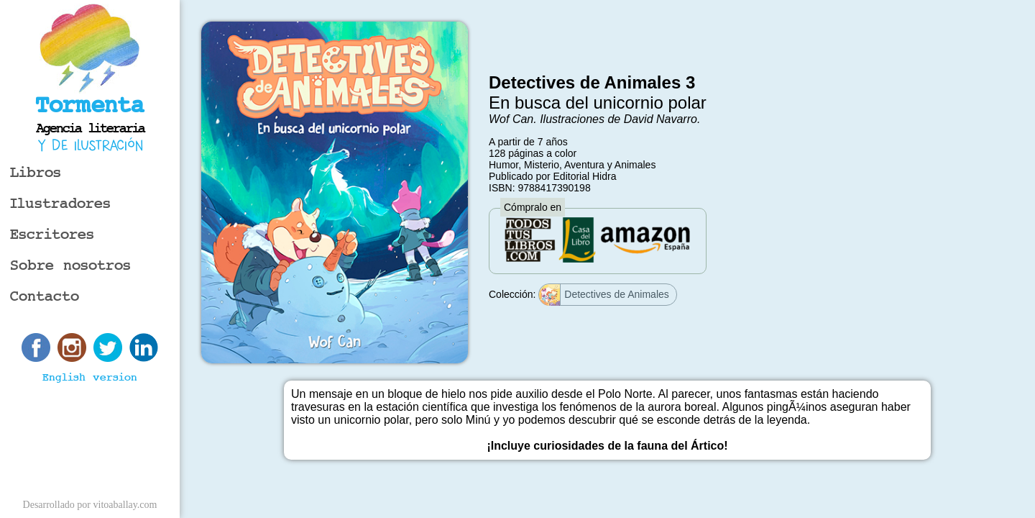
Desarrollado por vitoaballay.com (90, 504)
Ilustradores (60, 204)
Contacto (44, 296)
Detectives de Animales (604, 295)
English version (89, 377)
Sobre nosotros (70, 266)
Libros (35, 173)
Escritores (52, 235)
